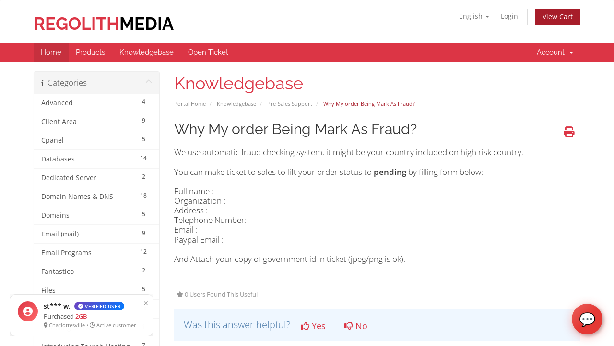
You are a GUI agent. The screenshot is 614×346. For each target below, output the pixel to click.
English (474, 16)
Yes (313, 326)
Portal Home (190, 103)
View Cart (558, 16)
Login (509, 16)
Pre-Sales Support (289, 103)
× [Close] (113, 302)
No (355, 326)
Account (555, 52)
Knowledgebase (236, 103)
